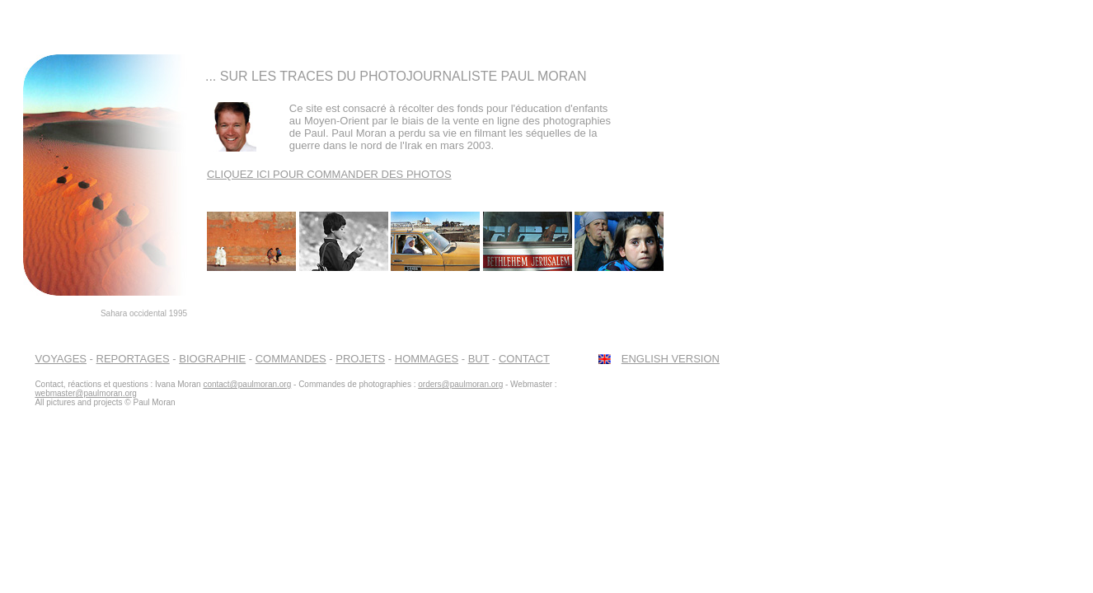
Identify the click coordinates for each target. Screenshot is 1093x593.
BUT (479, 359)
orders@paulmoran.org (460, 384)
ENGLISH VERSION (671, 359)
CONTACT (524, 359)
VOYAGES (61, 359)
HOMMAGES (426, 359)
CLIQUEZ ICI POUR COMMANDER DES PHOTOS (329, 174)
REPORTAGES (133, 359)
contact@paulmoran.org (247, 384)
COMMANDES (291, 359)
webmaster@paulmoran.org (86, 393)
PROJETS (360, 359)
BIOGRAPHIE (212, 359)
